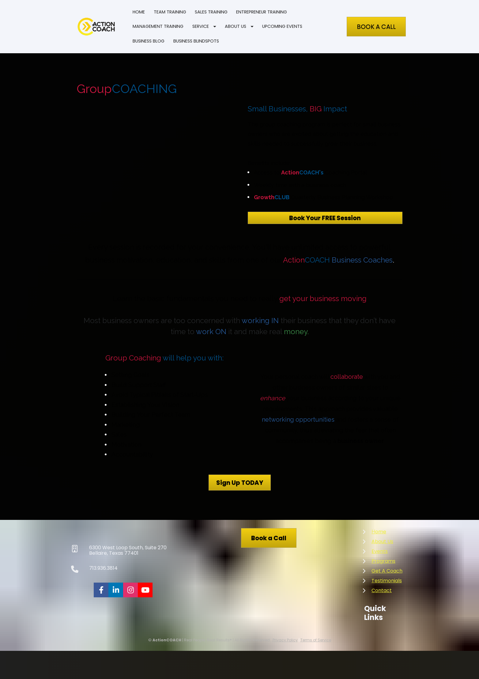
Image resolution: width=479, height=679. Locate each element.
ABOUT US (239, 26)
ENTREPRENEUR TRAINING (261, 12)
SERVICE (204, 26)
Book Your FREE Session (325, 218)
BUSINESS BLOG (148, 41)
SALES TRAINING (211, 12)
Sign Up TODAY (239, 482)
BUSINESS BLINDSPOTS (196, 41)
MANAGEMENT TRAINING (158, 26)
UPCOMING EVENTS (282, 26)
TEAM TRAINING (170, 12)
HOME (139, 12)
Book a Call (268, 538)
